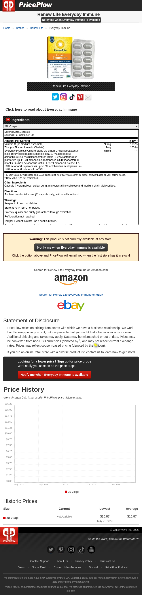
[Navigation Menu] (134, 5)
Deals (21, 567)
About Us (62, 561)
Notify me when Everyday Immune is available (71, 19)
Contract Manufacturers (67, 567)
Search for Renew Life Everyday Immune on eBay (71, 294)
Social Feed (39, 567)
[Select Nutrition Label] (71, 126)
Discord (93, 567)
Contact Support (39, 561)
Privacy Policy (83, 561)
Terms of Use (107, 561)
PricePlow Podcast (116, 567)
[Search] (124, 5)
